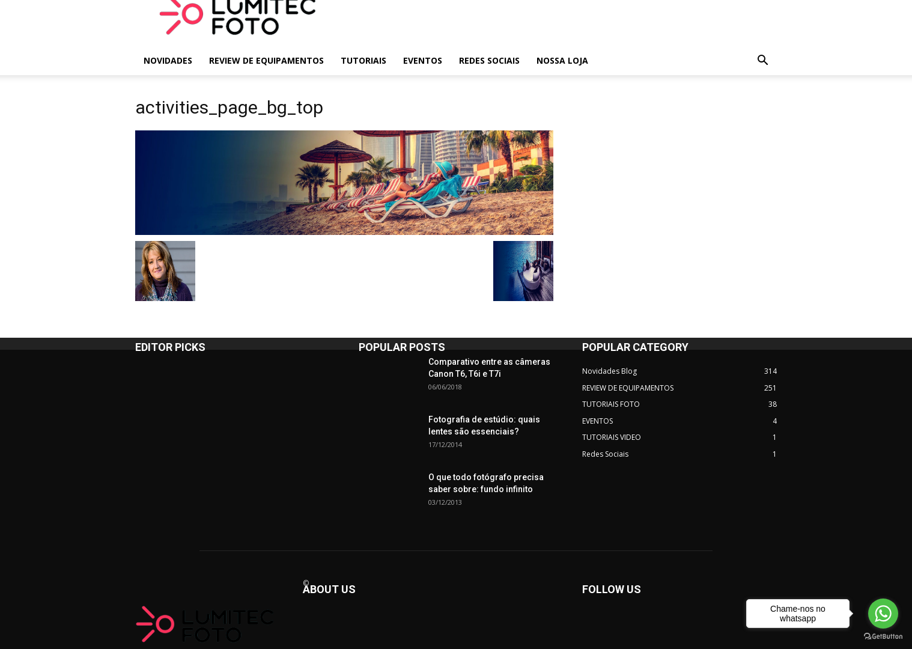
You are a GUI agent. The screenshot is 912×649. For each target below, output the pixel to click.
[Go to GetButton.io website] (883, 637)
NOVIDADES (168, 60)
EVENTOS (422, 60)
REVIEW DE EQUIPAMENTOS (266, 60)
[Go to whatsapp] (883, 614)
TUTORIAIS (363, 60)
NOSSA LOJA (562, 60)
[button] (762, 61)
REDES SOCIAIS (489, 60)
